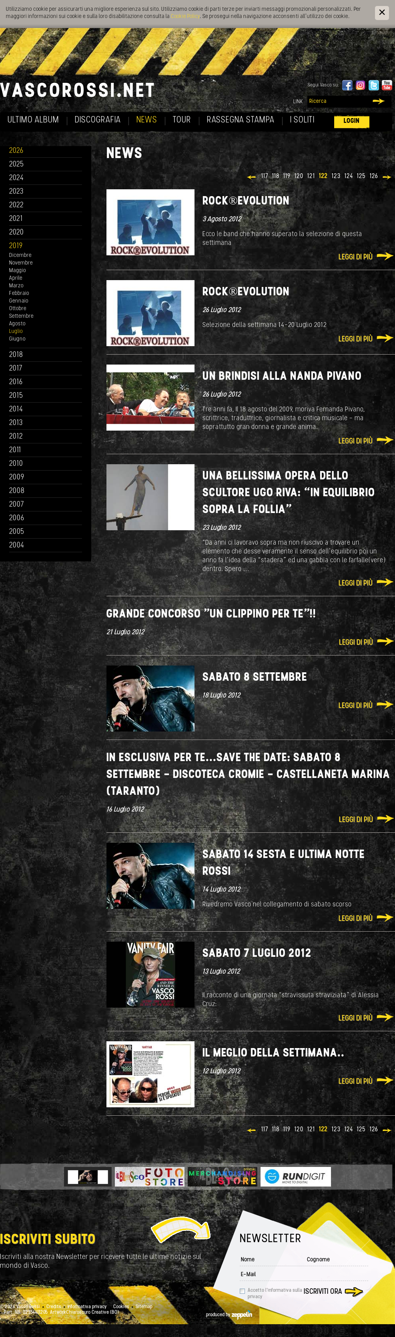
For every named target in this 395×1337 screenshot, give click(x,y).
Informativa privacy (87, 1307)
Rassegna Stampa (241, 120)
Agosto (17, 324)
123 (336, 176)
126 (374, 176)
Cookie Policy (185, 17)
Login (352, 121)
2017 (15, 369)
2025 (16, 164)
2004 (16, 545)
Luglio (16, 332)
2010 (16, 464)
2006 (16, 518)
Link (298, 102)
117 (264, 176)
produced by (229, 1315)
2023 (16, 192)
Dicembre (20, 256)
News (146, 120)
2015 (16, 396)
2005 (16, 532)
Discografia (98, 120)
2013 (16, 423)
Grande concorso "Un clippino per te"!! (211, 614)
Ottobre (17, 309)
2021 (16, 219)
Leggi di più (356, 257)
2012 (16, 437)
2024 (16, 178)
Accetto (275, 1293)
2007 (16, 505)
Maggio (17, 271)
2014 (16, 409)
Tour (182, 120)
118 (275, 176)
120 (299, 176)
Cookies (121, 1307)
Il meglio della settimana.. (274, 1053)
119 (287, 176)
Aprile (15, 278)
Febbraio (19, 294)
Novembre (21, 263)
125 (361, 176)
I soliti (302, 120)
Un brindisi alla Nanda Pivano (282, 377)
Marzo (16, 286)
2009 (16, 477)
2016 (16, 382)
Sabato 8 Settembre (255, 678)
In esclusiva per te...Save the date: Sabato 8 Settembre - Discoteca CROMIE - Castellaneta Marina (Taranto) (248, 775)
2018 (16, 355)
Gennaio (18, 301)
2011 (15, 450)
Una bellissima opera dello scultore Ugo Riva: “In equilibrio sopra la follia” (289, 493)
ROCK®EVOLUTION (246, 201)
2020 (16, 233)
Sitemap (144, 1307)
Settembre (21, 316)
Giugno (17, 339)
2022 (16, 205)
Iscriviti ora (323, 1292)
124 (349, 176)
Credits (53, 1307)
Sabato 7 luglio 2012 (257, 954)
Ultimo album (33, 120)
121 (311, 176)
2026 (16, 151)
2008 (17, 491)
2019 (16, 246)
